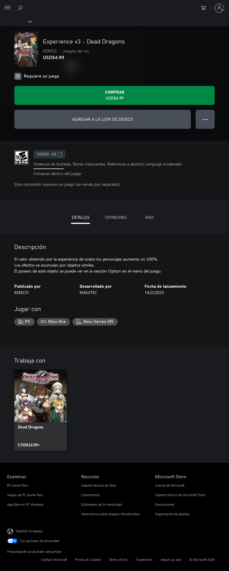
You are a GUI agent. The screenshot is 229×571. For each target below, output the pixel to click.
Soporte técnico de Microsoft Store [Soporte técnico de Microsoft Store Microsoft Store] (180, 495)
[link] (40, 410)
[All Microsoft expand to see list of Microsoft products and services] (7, 8)
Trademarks (144, 559)
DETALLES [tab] (80, 217)
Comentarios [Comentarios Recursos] (90, 495)
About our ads (171, 559)
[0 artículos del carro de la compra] (205, 8)
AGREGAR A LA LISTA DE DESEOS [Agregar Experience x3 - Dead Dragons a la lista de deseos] (102, 119)
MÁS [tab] (149, 217)
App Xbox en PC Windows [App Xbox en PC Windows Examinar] (25, 504)
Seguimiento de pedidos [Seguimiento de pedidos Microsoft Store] (172, 514)
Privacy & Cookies (88, 559)
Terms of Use (118, 559)
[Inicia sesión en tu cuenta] (219, 8)
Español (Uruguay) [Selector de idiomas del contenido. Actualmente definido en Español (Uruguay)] (29, 531)
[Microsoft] (114, 4)
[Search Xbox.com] (21, 8)
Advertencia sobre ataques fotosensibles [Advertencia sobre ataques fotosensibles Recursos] (110, 514)
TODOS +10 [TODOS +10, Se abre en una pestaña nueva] (49, 154)
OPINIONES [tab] (115, 217)
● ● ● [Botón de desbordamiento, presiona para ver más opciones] (205, 119)
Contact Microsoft (54, 559)
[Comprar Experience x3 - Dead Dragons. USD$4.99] (114, 95)
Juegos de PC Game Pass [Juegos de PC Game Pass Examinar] (25, 495)
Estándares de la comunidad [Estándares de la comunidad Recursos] (101, 504)
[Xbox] (15, 21)
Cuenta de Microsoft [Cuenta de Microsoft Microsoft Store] (170, 485)
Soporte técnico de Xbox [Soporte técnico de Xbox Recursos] (98, 485)
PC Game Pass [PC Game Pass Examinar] (17, 485)
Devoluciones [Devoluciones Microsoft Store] (164, 504)
